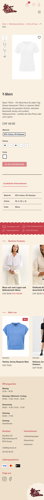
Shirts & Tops (32, 24)
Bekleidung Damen (16, 24)
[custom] (4, 479)
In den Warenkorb (14, 164)
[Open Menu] (39, 12)
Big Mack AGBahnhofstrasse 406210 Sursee (9, 438)
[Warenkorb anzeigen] (26, 4)
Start (4, 24)
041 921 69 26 (7, 452)
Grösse (5, 141)
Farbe (4, 152)
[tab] (14, 184)
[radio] (14, 134)
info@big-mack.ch (9, 448)
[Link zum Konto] (33, 4)
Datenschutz (29, 440)
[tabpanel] (22, 201)
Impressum (28, 444)
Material (5, 130)
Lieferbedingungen (31, 436)
